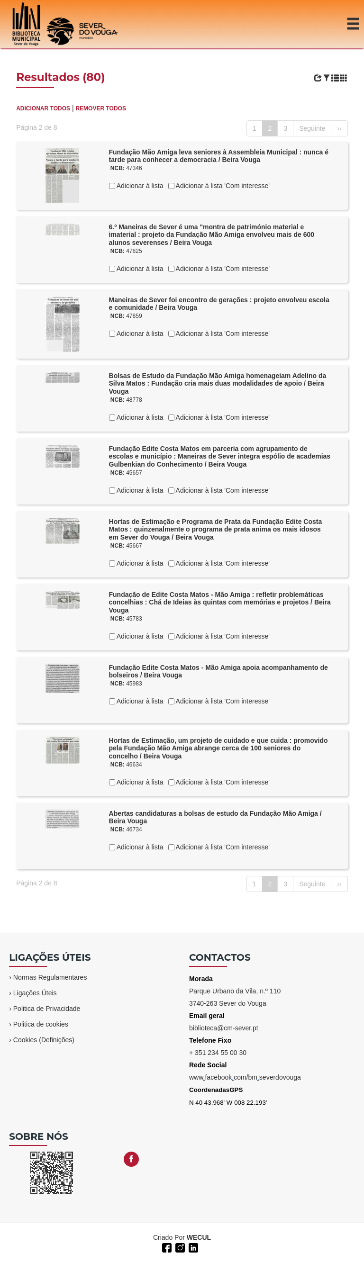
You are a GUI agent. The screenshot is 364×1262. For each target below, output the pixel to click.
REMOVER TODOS (100, 108)
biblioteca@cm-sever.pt (223, 1028)
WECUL (199, 1237)
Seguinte (312, 128)
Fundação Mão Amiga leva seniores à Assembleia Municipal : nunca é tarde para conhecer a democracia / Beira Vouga (218, 156)
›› (339, 128)
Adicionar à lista (139, 185)
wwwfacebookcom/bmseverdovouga (245, 1077)
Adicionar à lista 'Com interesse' (222, 185)
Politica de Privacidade (47, 1008)
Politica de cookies (40, 1024)
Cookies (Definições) (43, 1040)
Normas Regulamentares (50, 977)
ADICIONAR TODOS (43, 108)
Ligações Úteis (35, 993)
